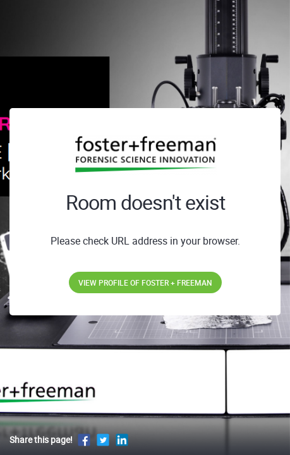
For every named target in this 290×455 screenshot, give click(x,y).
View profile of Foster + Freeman (145, 282)
